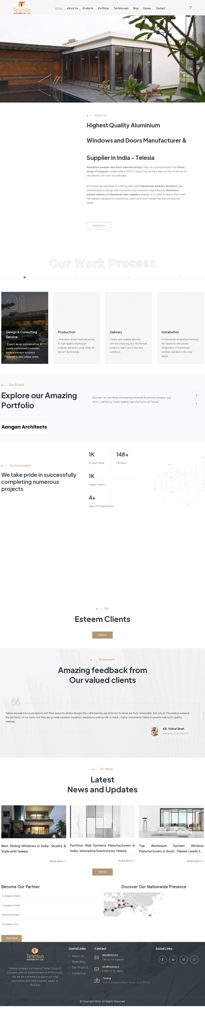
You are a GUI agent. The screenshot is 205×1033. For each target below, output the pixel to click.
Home (58, 8)
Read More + (57, 861)
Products (88, 8)
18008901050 (110, 955)
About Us (72, 8)
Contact (160, 8)
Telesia (107, 978)
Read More (99, 225)
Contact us (79, 973)
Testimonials (121, 8)
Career (147, 8)
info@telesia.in (110, 967)
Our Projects (80, 968)
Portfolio (103, 8)
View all (102, 635)
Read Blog (78, 962)
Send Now (11, 938)
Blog (135, 8)
